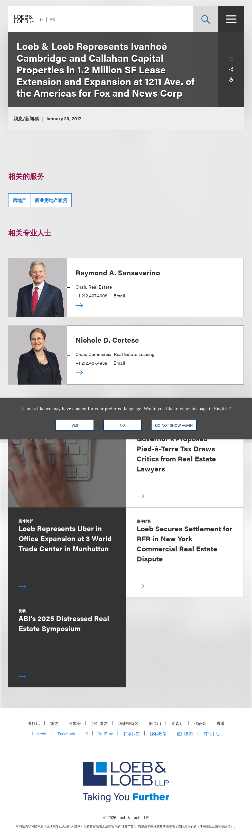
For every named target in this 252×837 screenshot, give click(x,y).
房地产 (19, 200)
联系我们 (131, 733)
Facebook (66, 733)
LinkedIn (40, 733)
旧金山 (155, 723)
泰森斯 (177, 723)
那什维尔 (99, 723)
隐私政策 (158, 733)
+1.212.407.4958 (91, 363)
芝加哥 (75, 723)
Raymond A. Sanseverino (118, 272)
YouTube (105, 733)
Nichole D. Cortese (107, 339)
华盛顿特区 (128, 723)
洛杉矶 (33, 723)
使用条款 (185, 733)
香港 (221, 723)
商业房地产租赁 (51, 200)
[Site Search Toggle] (205, 19)
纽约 (54, 723)
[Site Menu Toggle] (231, 19)
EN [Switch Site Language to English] (42, 19)
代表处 (200, 723)
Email (119, 295)
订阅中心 (211, 733)
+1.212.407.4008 (91, 295)
